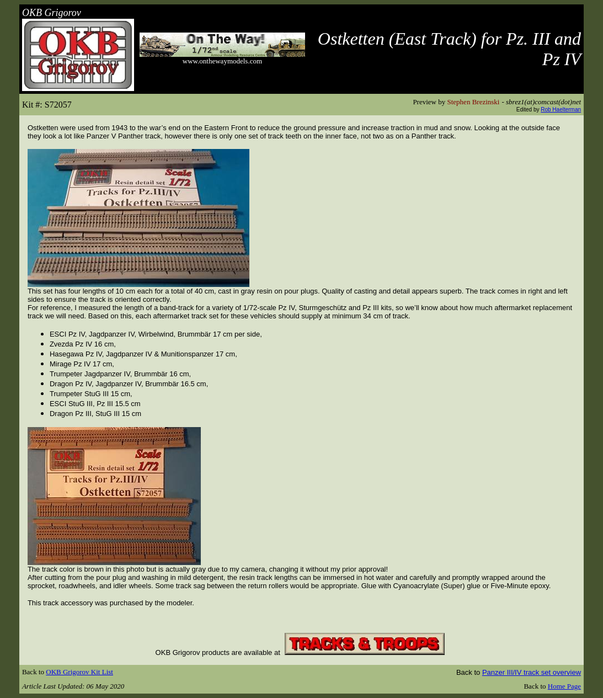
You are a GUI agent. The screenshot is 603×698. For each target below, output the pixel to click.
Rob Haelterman (561, 109)
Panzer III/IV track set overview (531, 672)
